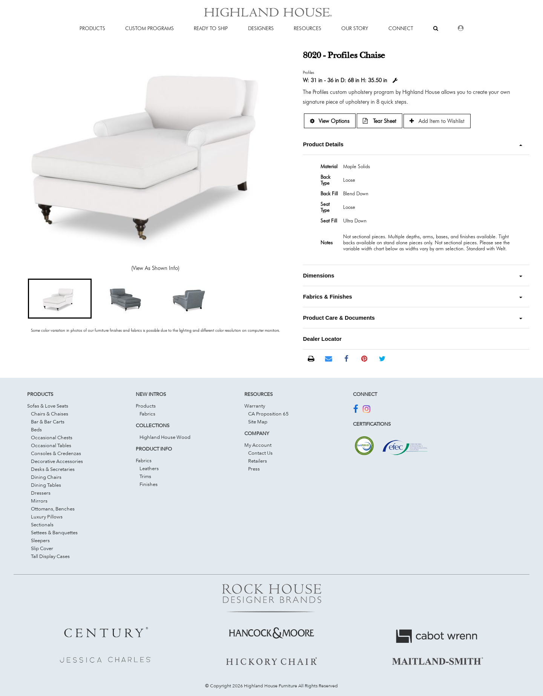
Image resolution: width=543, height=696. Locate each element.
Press (254, 469)
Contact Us (260, 453)
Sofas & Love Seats (47, 406)
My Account (258, 445)
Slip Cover (42, 548)
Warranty (254, 406)
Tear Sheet (379, 121)
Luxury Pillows (47, 517)
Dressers (41, 493)
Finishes (149, 484)
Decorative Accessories (57, 461)
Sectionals (42, 524)
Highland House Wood (165, 437)
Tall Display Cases (50, 556)
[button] (60, 299)
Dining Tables (46, 485)
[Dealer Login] (460, 28)
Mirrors (39, 501)
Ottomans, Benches (53, 509)
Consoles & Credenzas (56, 453)
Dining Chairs (46, 477)
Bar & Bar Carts (47, 422)
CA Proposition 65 (268, 414)
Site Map (257, 422)
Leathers (149, 468)
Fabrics (147, 414)
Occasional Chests (51, 437)
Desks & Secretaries (53, 469)
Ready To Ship (211, 28)
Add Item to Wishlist (437, 121)
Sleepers (40, 540)
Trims (145, 476)
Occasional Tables (51, 445)
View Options (330, 121)
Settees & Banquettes (54, 532)
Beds (36, 429)
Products (146, 406)
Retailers (257, 461)
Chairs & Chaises (49, 414)
